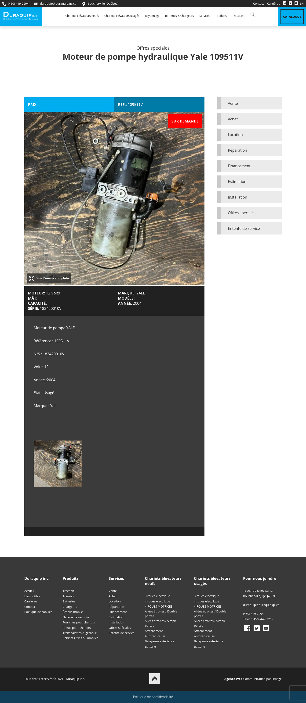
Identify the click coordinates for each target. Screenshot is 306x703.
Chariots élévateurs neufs (82, 16)
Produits (221, 16)
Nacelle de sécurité (76, 617)
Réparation (237, 150)
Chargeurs (70, 607)
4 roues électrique (157, 601)
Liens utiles (32, 596)
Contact (258, 3)
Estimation (237, 181)
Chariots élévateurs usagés (121, 16)
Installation (237, 197)
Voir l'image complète (49, 278)
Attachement (154, 631)
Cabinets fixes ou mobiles (80, 638)
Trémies (68, 596)
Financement (239, 165)
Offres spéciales (241, 212)
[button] (253, 16)
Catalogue (292, 16)
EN (302, 3)
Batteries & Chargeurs (179, 16)
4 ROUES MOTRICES (158, 606)
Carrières (273, 3)
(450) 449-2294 (15, 3)
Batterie (150, 646)
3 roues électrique (157, 596)
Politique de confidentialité (153, 697)
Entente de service (244, 228)
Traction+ (238, 16)
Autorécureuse (155, 636)
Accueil (29, 591)
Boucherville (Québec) (100, 3)
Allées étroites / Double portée (161, 613)
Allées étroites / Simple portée (161, 623)
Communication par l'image (253, 679)
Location (235, 134)
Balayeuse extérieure (159, 641)
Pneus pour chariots (77, 628)
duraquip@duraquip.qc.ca (55, 3)
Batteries (69, 601)
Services (205, 16)
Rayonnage (152, 16)
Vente (233, 103)
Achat (233, 119)
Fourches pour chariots (79, 622)
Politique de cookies (38, 612)
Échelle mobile (73, 612)
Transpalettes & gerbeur (80, 633)
